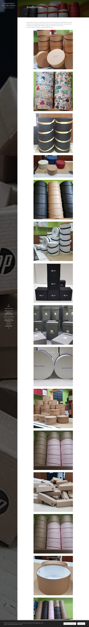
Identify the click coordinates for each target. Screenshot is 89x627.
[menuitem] (8, 306)
